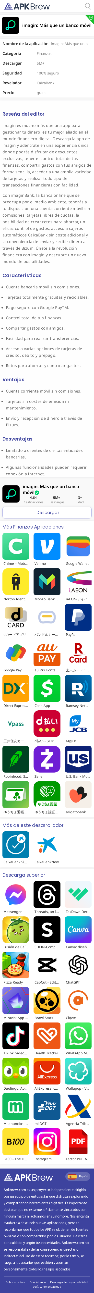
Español (78, 1177)
